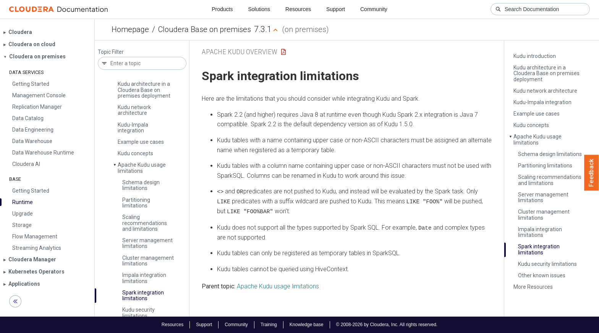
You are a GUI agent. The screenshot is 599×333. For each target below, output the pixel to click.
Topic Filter (111, 52)
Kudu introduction (534, 56)
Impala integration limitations (144, 278)
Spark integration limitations (143, 295)
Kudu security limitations (138, 313)
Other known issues (541, 275)
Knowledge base (307, 324)
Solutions (259, 9)
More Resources (533, 287)
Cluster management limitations (148, 261)
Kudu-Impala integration (133, 128)
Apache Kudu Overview (239, 51)
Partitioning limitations (136, 203)
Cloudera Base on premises (204, 29)
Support (335, 9)
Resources (298, 9)
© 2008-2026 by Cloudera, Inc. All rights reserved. (387, 324)
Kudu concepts (135, 153)
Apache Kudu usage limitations (142, 168)
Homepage (130, 29)
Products (222, 9)
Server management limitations (147, 243)
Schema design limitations (141, 185)
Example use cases (141, 142)
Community (373, 9)
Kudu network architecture (134, 110)
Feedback (591, 173)
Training (269, 324)
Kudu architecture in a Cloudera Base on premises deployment (144, 90)
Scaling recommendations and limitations (144, 223)
